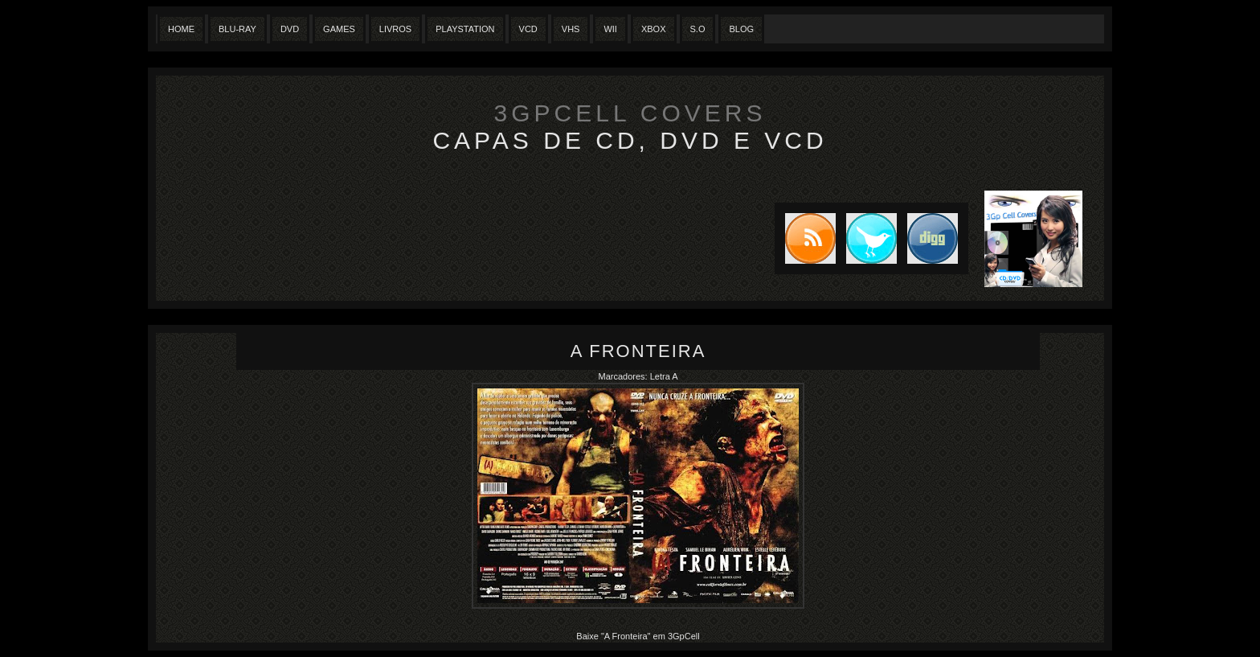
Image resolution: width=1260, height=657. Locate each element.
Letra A (664, 376)
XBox (653, 29)
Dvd (289, 29)
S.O (698, 29)
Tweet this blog (866, 238)
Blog (741, 29)
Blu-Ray (237, 29)
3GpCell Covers (630, 113)
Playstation (465, 29)
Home (181, 29)
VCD (528, 29)
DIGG (932, 238)
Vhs (571, 29)
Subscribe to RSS (805, 238)
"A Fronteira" (627, 636)
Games (339, 29)
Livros (395, 29)
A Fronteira (638, 351)
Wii (610, 29)
